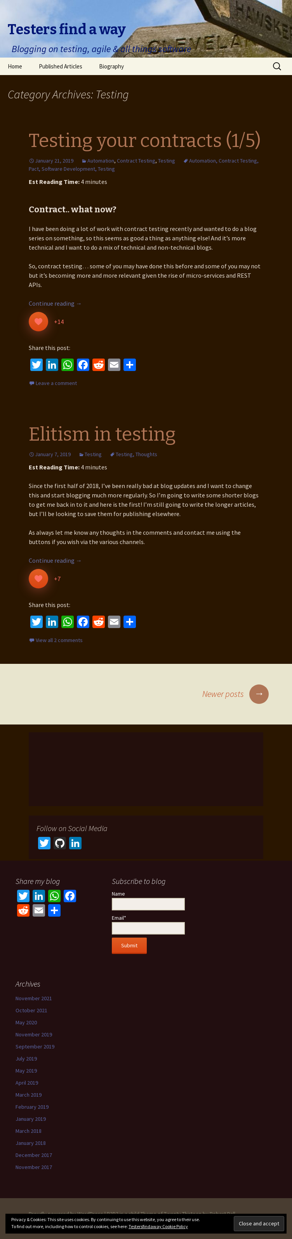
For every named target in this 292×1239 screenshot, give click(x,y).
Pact (34, 168)
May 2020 (26, 1022)
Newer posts (235, 693)
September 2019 (35, 1046)
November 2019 (34, 1034)
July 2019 (26, 1058)
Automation (100, 160)
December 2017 (34, 1155)
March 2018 (29, 1130)
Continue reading (55, 303)
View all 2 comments (59, 640)
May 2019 (26, 1070)
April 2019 (27, 1082)
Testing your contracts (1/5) (145, 141)
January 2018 (31, 1142)
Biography (111, 66)
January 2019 (31, 1118)
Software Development (68, 168)
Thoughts (146, 454)
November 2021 (34, 998)
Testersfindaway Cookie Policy (158, 1226)
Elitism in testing (102, 434)
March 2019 (29, 1094)
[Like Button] (38, 321)
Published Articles (60, 66)
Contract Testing (136, 160)
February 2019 (32, 1106)
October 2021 (31, 1010)
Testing (166, 160)
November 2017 (34, 1167)
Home (15, 66)
